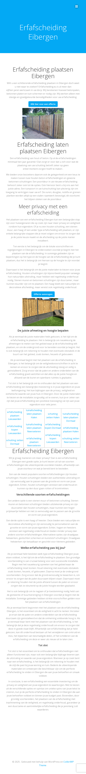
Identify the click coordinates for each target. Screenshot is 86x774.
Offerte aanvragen (43, 294)
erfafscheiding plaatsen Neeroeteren (34, 442)
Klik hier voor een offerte (43, 104)
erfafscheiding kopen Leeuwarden (14, 430)
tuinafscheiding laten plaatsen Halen (34, 414)
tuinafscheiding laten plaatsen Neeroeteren (34, 428)
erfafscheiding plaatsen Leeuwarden (14, 416)
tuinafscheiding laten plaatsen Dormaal (71, 417)
